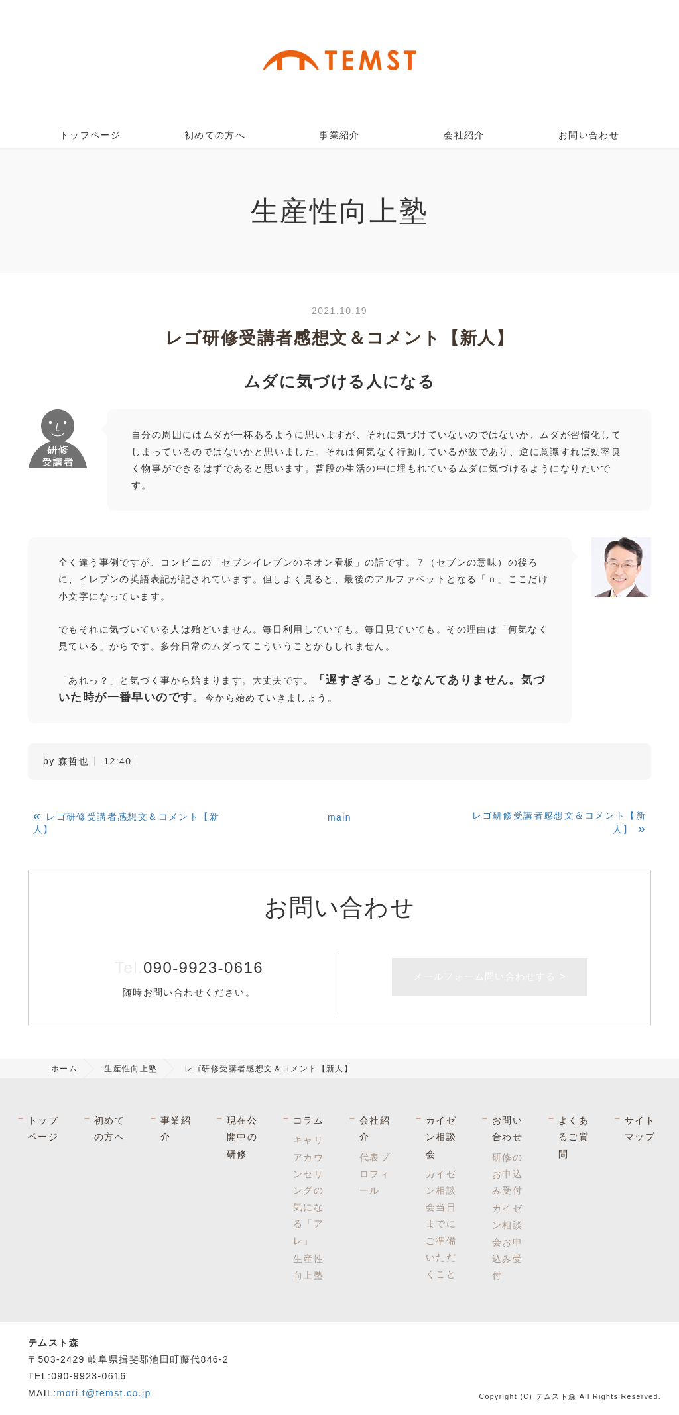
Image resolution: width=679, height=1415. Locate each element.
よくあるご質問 (573, 1137)
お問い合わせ (588, 135)
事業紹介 (339, 135)
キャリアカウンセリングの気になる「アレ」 (308, 1190)
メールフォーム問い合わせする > (489, 976)
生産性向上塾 (130, 1068)
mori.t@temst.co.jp (104, 1393)
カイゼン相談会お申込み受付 (507, 1242)
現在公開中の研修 (242, 1137)
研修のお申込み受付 (507, 1174)
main (339, 817)
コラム (308, 1120)
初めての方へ (214, 135)
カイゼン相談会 (441, 1137)
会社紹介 (464, 135)
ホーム (64, 1068)
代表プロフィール (374, 1174)
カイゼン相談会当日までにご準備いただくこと (441, 1224)
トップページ (90, 135)
